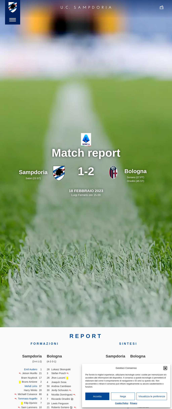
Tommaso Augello (27, 398)
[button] (165, 368)
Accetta (97, 396)
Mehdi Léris (31, 386)
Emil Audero (30, 369)
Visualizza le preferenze (151, 396)
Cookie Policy (121, 403)
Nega (123, 396)
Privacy (133, 403)
